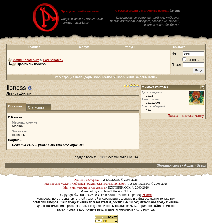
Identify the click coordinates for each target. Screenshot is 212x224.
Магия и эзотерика (26, 60)
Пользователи (53, 60)
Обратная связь (168, 165)
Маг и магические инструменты (84, 187)
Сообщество (104, 77)
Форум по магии (126, 10)
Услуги (130, 47)
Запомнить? (193, 60)
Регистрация (64, 77)
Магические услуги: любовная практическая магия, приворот (85, 183)
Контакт (179, 47)
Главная (34, 47)
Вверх (201, 165)
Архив (189, 165)
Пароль (177, 65)
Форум (84, 47)
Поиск (152, 77)
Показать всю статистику (186, 116)
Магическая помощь (155, 10)
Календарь (83, 77)
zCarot (147, 195)
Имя (174, 53)
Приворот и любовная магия (80, 11)
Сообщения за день (132, 77)
